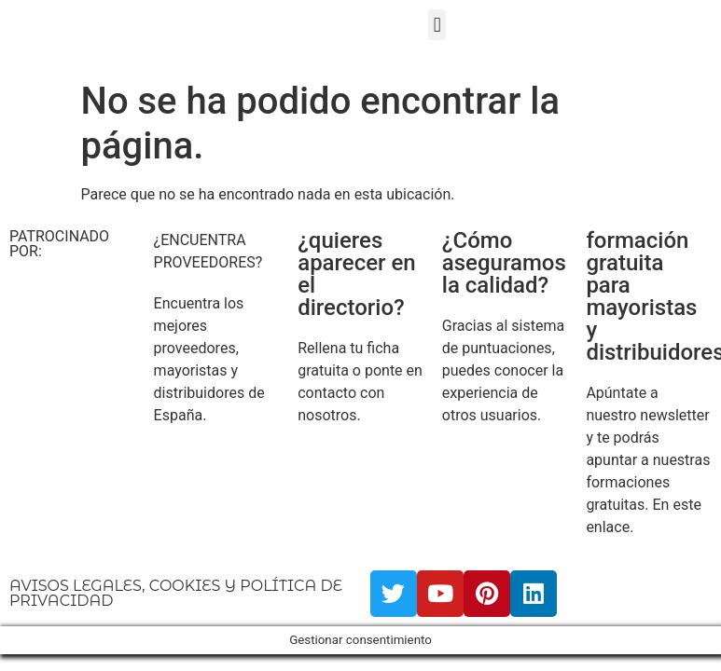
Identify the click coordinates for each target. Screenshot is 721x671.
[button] (437, 24)
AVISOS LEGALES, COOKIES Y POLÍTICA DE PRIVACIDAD (175, 593)
